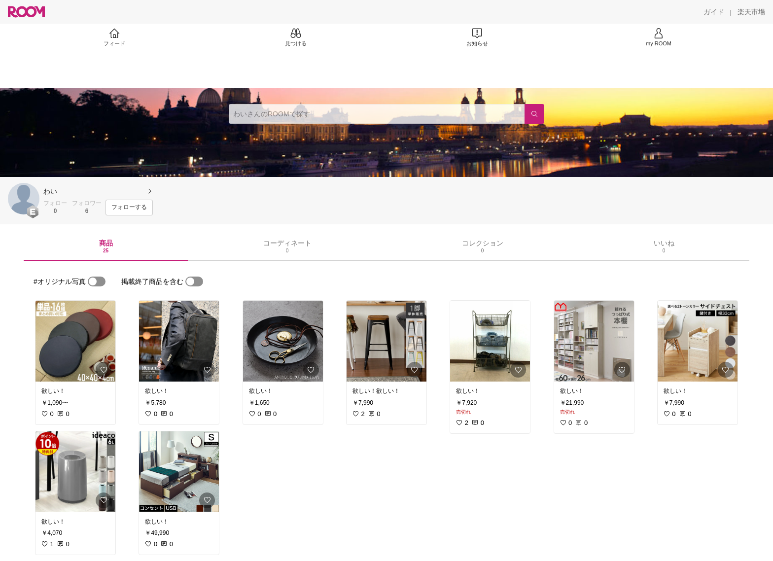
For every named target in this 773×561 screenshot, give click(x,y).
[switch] (96, 281)
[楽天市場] (751, 11)
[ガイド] (713, 11)
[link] (75, 341)
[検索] (534, 114)
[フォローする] (129, 207)
